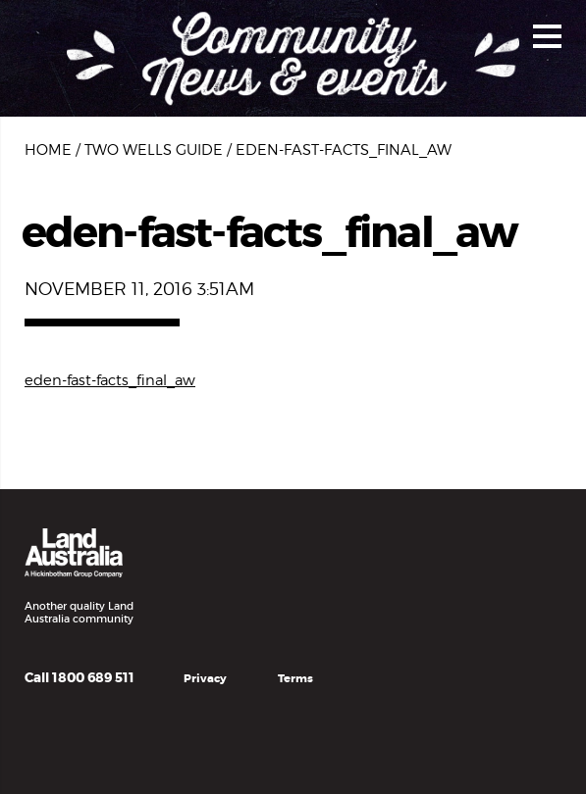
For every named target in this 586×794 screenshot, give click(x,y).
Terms (295, 678)
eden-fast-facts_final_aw (110, 380)
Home (48, 150)
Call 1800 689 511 (79, 678)
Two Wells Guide (153, 150)
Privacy (205, 678)
